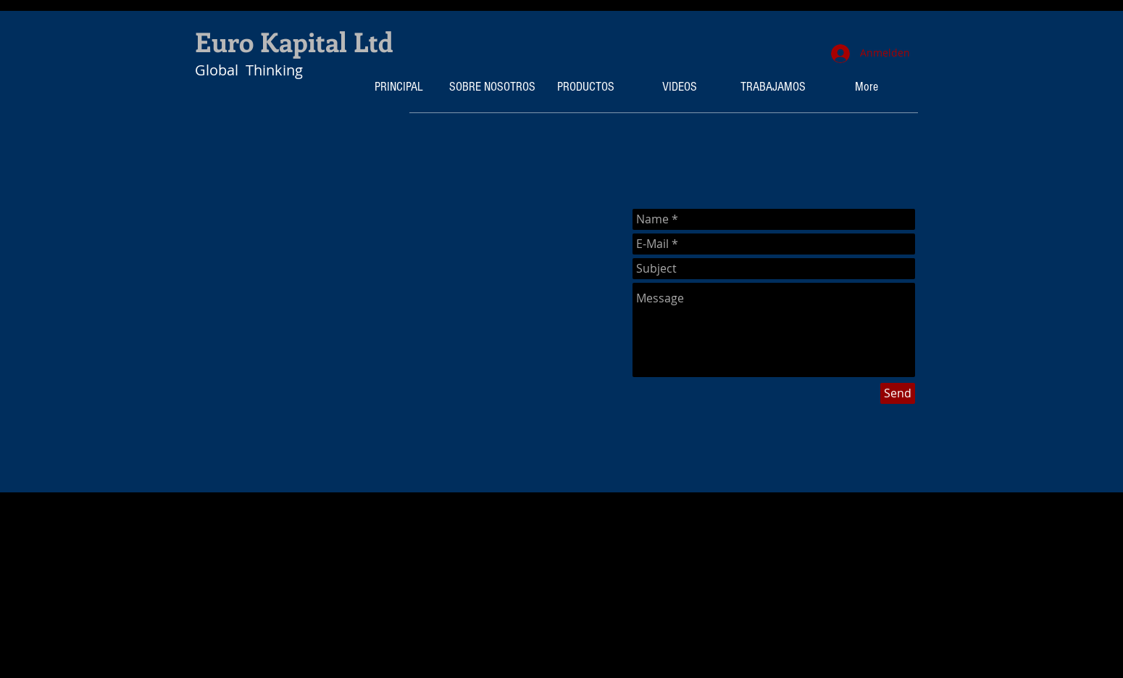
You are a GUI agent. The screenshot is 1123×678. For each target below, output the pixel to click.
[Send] (897, 393)
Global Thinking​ (249, 70)
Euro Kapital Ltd (294, 41)
